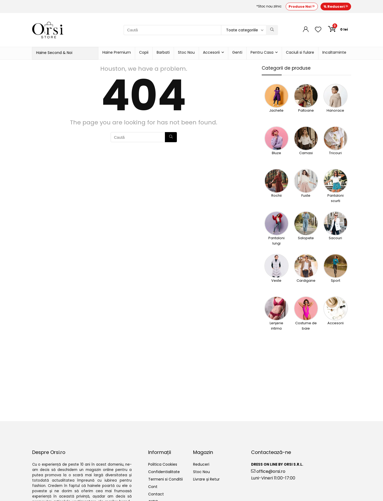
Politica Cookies (162, 464)
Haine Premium (116, 52)
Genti (237, 52)
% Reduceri (335, 6)
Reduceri (201, 464)
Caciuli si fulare (300, 52)
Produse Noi (302, 6)
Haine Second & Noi (54, 52)
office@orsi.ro (268, 471)
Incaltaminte (334, 52)
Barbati (163, 52)
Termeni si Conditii (165, 479)
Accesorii (211, 52)
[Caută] (272, 30)
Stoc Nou (186, 52)
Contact (156, 494)
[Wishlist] (318, 30)
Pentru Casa (262, 52)
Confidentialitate (164, 471)
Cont (152, 486)
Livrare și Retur (206, 479)
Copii (143, 52)
